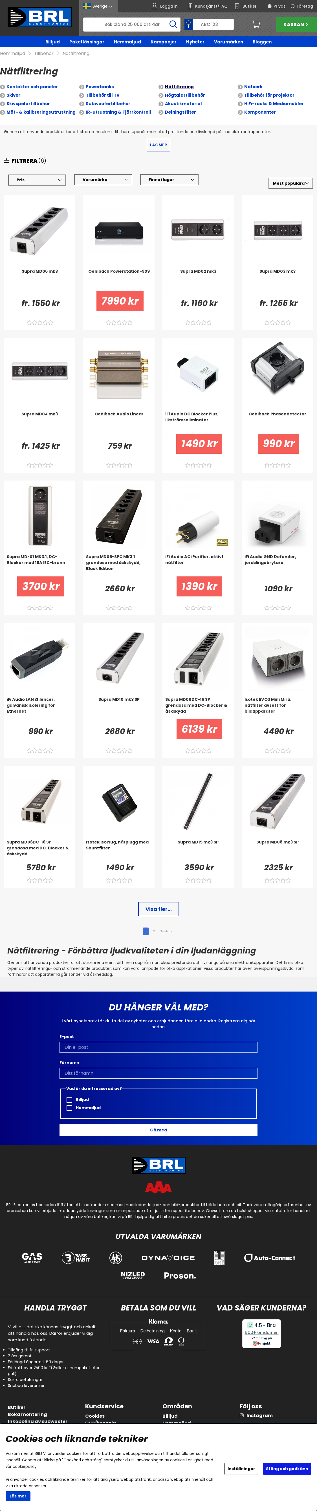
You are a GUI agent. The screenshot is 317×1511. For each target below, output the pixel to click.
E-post (67, 1036)
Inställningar (241, 1469)
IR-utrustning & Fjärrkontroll (118, 112)
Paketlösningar (86, 42)
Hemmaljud (127, 42)
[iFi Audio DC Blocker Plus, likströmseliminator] (198, 422)
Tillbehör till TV (103, 95)
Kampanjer (164, 42)
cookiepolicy (25, 1466)
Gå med (158, 1130)
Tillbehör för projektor (269, 95)
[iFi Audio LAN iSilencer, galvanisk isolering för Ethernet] (39, 708)
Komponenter (260, 112)
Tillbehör (44, 53)
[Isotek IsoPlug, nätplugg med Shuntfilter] (119, 850)
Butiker (16, 1407)
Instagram (259, 1415)
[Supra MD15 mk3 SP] (198, 850)
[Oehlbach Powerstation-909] (119, 279)
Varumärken (228, 42)
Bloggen (262, 42)
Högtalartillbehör (185, 95)
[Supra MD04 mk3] (39, 422)
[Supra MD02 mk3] (198, 279)
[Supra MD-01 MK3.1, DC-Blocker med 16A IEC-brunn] (39, 565)
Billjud (52, 42)
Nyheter (195, 42)
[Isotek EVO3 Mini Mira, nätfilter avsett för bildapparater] (277, 708)
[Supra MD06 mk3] (39, 279)
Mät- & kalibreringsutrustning (41, 112)
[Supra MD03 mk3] (277, 279)
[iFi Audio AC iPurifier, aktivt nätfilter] (198, 565)
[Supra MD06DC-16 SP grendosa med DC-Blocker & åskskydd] (39, 850)
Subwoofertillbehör (108, 104)
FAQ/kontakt (100, 1423)
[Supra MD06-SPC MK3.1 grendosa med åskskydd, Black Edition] (119, 565)
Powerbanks (100, 87)
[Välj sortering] (291, 183)
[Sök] (131, 24)
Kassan (296, 24)
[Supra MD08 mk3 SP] (277, 850)
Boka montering (27, 1414)
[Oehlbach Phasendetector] (277, 422)
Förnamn (69, 1062)
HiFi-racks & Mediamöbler (274, 104)
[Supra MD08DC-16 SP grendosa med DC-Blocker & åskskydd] (198, 708)
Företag (305, 6)
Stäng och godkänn (287, 1469)
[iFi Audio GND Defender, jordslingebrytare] (277, 565)
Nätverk (253, 87)
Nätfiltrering (76, 53)
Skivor (13, 95)
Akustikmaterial (183, 104)
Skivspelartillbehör (28, 104)
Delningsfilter (180, 112)
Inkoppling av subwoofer (37, 1421)
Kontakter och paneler (32, 87)
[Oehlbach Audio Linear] (119, 422)
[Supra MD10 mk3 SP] (119, 708)
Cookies (95, 1416)
